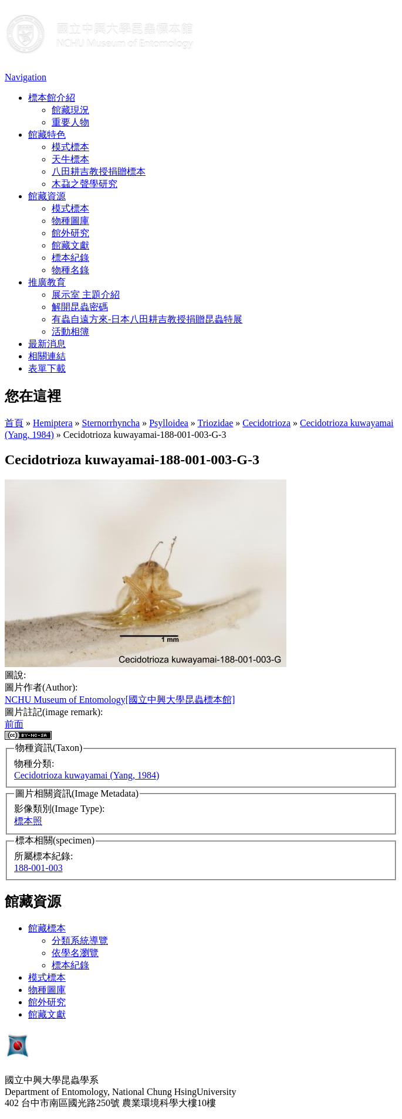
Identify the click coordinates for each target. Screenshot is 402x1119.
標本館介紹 (51, 98)
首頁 (14, 423)
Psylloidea (168, 423)
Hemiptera (53, 423)
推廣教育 (47, 282)
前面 (14, 724)
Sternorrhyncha (111, 423)
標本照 (28, 821)
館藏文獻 (70, 245)
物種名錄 (70, 270)
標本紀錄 (70, 258)
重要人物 (70, 122)
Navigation (25, 77)
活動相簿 (70, 331)
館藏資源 (47, 196)
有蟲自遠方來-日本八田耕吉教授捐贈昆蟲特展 (147, 319)
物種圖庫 (70, 221)
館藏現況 (70, 110)
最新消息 (47, 344)
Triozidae (216, 423)
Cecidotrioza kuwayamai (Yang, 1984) (86, 775)
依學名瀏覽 (75, 953)
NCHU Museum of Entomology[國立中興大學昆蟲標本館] (120, 700)
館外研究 (70, 233)
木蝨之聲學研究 (84, 184)
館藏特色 (47, 135)
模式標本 (70, 147)
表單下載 (47, 368)
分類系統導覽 (80, 940)
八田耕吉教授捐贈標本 (99, 171)
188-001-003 (38, 868)
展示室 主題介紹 (86, 295)
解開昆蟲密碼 (80, 307)
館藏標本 (47, 928)
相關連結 (47, 356)
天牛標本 (70, 159)
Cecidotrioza (266, 423)
